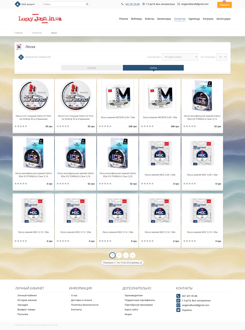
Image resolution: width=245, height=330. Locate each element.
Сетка (153, 67)
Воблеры (136, 19)
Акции (128, 314)
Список (91, 67)
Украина (187, 310)
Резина (123, 19)
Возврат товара (26, 309)
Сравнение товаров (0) (38, 56)
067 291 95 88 (133, 4)
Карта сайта (131, 309)
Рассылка (22, 314)
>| (132, 255)
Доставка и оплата (81, 300)
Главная (18, 33)
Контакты (76, 309)
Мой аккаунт (28, 4)
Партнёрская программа (139, 304)
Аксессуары (224, 18)
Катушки (208, 19)
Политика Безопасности (85, 304)
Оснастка (180, 19)
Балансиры (164, 19)
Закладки (22, 304)
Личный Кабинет (27, 295)
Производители (134, 295)
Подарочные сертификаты (140, 300)
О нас (74, 295)
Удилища (194, 19)
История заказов (27, 300)
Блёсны (149, 19)
